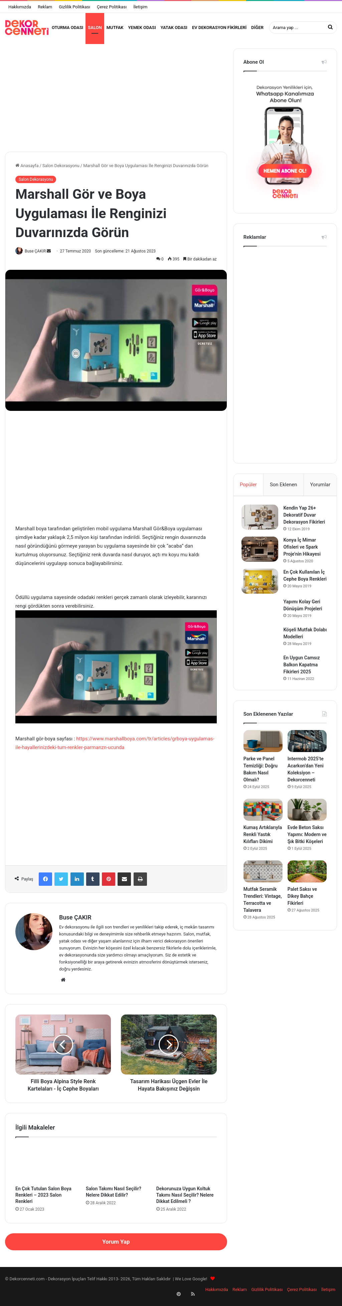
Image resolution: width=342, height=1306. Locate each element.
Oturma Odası (67, 27)
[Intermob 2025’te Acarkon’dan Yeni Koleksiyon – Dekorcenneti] (307, 758)
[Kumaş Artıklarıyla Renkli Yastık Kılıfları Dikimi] (263, 827)
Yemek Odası (142, 27)
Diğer (257, 27)
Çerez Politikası (112, 6)
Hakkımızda (19, 6)
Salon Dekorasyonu (60, 169)
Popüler (248, 489)
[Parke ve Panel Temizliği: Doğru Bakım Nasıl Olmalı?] (263, 758)
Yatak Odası (174, 27)
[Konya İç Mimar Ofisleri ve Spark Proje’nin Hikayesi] (261, 561)
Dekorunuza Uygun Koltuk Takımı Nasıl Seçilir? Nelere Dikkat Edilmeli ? (185, 1199)
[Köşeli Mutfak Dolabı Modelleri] (261, 653)
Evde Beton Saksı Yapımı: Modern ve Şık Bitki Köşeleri (307, 851)
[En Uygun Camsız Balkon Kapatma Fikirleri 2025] (261, 681)
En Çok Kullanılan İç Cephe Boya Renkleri (306, 591)
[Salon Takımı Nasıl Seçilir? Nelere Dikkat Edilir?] (116, 1167)
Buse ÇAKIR (38, 255)
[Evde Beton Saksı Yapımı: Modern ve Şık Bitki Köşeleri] (307, 827)
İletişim (140, 6)
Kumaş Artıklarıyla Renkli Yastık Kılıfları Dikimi (262, 851)
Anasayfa (26, 169)
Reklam (45, 6)
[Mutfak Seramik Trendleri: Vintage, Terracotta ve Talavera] (263, 888)
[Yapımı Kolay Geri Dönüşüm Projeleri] (261, 625)
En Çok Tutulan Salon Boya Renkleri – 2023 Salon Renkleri (43, 1199)
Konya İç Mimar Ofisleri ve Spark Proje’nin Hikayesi (304, 559)
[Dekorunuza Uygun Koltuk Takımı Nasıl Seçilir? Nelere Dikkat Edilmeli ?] (186, 1167)
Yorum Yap (116, 1246)
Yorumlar (320, 489)
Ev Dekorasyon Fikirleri (219, 27)
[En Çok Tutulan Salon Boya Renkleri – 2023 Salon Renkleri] (45, 1167)
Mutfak (115, 27)
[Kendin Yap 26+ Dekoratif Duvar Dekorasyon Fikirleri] (261, 522)
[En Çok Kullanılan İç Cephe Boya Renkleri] (261, 593)
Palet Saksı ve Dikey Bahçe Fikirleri (302, 913)
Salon (95, 27)
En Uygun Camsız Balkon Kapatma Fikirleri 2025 (303, 679)
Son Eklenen (283, 489)
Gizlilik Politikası (74, 6)
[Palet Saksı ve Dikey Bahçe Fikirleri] (307, 888)
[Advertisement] (116, 99)
